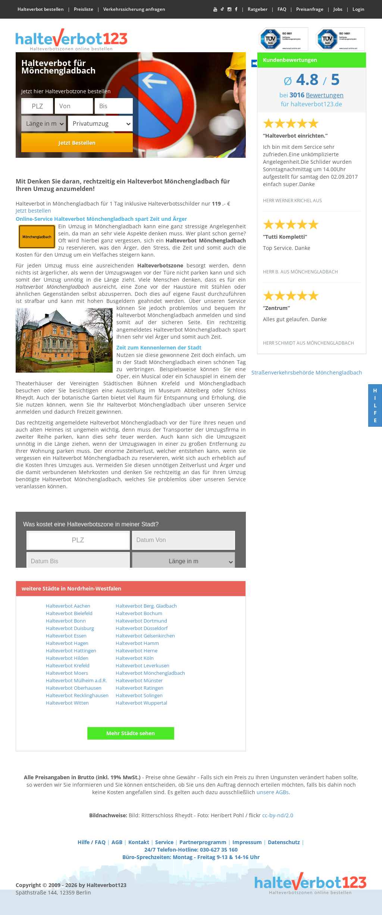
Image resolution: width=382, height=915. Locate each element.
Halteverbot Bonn (66, 620)
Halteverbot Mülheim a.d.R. (76, 680)
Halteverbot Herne (136, 650)
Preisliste (83, 9)
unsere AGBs (273, 792)
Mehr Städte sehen (130, 733)
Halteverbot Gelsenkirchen (145, 635)
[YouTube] (215, 9)
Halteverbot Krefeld (68, 665)
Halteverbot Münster (139, 680)
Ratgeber (257, 9)
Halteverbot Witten (67, 702)
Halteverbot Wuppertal (141, 702)
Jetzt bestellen (33, 210)
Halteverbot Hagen (67, 643)
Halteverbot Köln (135, 658)
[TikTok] (222, 9)
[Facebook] (236, 9)
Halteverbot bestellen (41, 9)
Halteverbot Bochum (139, 613)
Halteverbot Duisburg (70, 628)
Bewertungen (325, 95)
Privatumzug (102, 123)
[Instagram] (229, 9)
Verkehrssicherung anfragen (134, 9)
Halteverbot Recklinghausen (77, 695)
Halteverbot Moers (67, 673)
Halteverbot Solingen (139, 695)
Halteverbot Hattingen (71, 650)
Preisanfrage (309, 9)
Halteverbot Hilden (67, 658)
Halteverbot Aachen (68, 605)
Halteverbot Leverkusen (142, 665)
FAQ (282, 9)
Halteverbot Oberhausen (73, 687)
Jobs (338, 9)
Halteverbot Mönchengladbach (150, 673)
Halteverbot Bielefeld (69, 613)
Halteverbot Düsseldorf (141, 628)
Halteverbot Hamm (137, 643)
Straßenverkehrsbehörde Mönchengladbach (306, 372)
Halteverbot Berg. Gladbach (146, 605)
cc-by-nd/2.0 (277, 815)
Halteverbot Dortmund (141, 620)
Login (358, 9)
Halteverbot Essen (66, 635)
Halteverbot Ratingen (139, 687)
